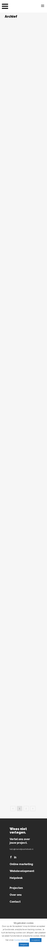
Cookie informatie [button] (21, 940)
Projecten (16, 887)
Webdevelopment (22, 871)
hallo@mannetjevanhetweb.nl (21, 849)
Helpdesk (16, 877)
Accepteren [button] (35, 940)
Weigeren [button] (23, 944)
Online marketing (21, 864)
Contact (15, 901)
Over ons (16, 894)
